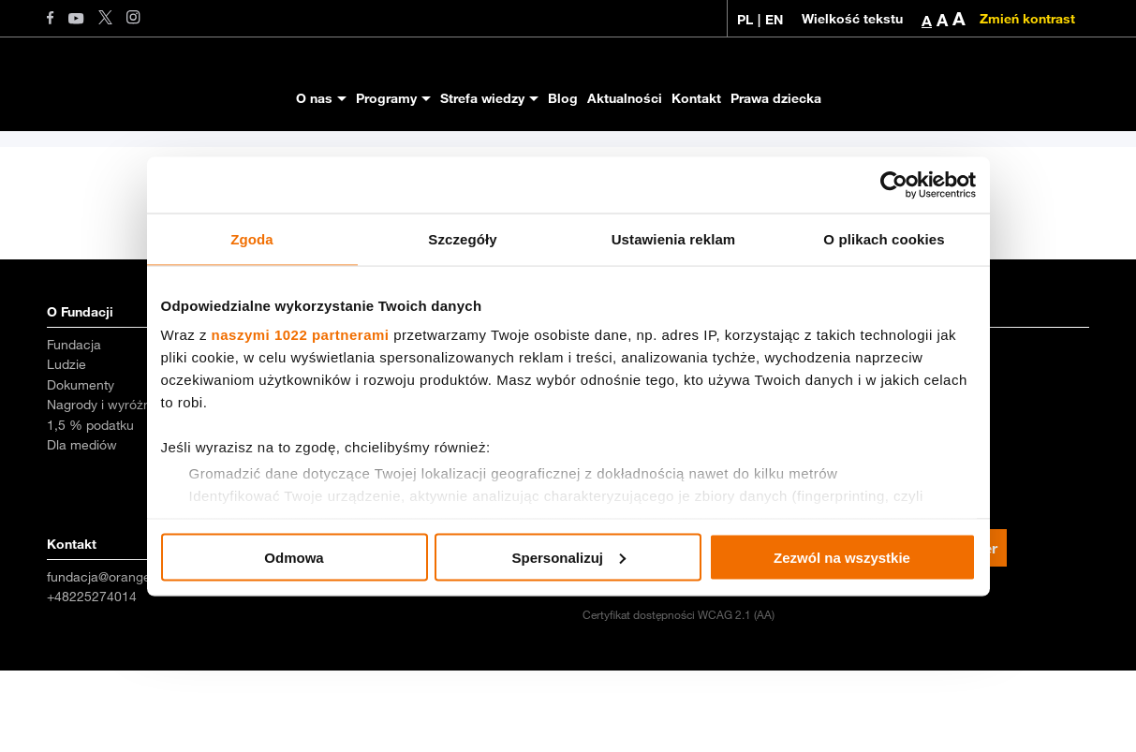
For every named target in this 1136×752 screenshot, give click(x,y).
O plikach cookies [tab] (883, 238)
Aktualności (624, 98)
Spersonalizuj (568, 557)
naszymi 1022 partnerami (301, 335)
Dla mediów (82, 526)
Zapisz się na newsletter (912, 629)
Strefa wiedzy (482, 98)
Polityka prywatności (904, 669)
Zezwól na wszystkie (842, 557)
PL (745, 19)
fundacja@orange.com (114, 658)
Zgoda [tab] (251, 238)
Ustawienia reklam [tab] (674, 238)
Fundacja (74, 426)
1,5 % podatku (90, 506)
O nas (314, 98)
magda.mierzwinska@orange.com (415, 658)
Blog (563, 98)
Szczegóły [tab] (462, 238)
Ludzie (66, 445)
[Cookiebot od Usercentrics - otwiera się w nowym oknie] (894, 184)
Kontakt (696, 98)
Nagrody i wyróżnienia (113, 486)
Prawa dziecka (775, 98)
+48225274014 (92, 678)
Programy (386, 98)
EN (774, 19)
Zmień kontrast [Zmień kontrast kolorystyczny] (1027, 18)
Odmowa (293, 557)
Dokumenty (80, 466)
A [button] (927, 20)
